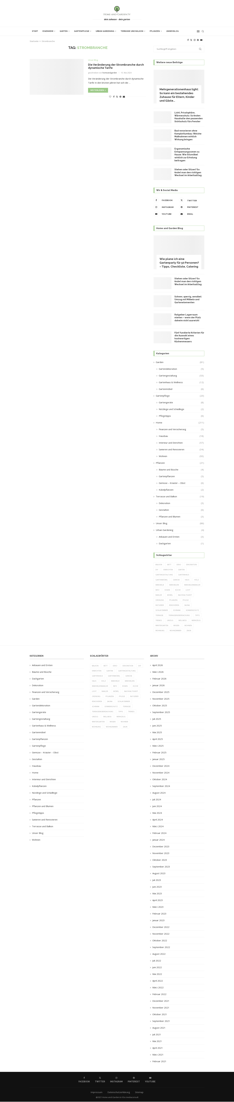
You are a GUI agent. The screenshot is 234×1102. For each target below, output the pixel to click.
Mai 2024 (157, 813)
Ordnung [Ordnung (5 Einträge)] (160, 600)
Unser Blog (172, 31)
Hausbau (181, 436)
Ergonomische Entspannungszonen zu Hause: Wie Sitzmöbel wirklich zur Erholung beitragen (186, 155)
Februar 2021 (159, 1061)
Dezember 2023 (160, 846)
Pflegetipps (181, 415)
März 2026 (158, 672)
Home (180, 422)
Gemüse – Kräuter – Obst (181, 483)
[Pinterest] (198, 40)
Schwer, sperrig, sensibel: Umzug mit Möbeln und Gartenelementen (188, 299)
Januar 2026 (158, 685)
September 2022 (161, 947)
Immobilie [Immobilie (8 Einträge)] (160, 585)
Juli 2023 (156, 880)
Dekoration (181, 503)
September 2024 (161, 786)
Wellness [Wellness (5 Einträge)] (182, 620)
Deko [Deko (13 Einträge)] (179, 564)
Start (35, 31)
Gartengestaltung (181, 375)
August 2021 (159, 1028)
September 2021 (161, 1021)
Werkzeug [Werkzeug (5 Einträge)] (196, 620)
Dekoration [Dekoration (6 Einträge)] (191, 564)
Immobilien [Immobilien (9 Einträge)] (174, 585)
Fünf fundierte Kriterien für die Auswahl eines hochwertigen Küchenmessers (189, 337)
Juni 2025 (157, 726)
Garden (180, 362)
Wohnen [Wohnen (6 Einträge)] (188, 626)
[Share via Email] (124, 96)
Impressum (96, 1092)
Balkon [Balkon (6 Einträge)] (159, 564)
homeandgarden (110, 72)
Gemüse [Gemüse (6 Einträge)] (176, 580)
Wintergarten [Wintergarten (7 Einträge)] (162, 626)
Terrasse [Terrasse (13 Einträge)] (159, 615)
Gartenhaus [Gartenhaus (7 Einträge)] (183, 575)
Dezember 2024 (160, 766)
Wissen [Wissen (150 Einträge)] (176, 626)
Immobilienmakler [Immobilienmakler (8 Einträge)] (192, 585)
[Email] (191, 214)
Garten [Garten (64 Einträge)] (181, 569)
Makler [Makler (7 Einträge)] (159, 595)
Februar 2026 (159, 679)
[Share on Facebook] (113, 96)
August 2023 (159, 873)
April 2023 (157, 900)
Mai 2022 (157, 974)
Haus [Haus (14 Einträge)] (187, 580)
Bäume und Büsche (181, 469)
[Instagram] (194, 40)
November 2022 (160, 934)
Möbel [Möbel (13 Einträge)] (170, 595)
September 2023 (161, 867)
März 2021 (158, 1055)
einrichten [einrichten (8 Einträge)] (168, 569)
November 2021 (160, 1008)
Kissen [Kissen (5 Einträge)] (167, 590)
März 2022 (158, 987)
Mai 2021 (157, 1041)
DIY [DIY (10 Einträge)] (157, 569)
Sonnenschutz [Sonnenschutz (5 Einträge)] (192, 610)
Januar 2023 (158, 920)
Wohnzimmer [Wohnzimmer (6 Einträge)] (175, 631)
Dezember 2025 (160, 692)
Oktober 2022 (159, 940)
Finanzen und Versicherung (181, 429)
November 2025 (160, 699)
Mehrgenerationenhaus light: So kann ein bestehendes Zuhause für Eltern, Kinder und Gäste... (179, 95)
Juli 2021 (156, 1034)
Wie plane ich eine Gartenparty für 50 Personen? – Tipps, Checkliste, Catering (179, 262)
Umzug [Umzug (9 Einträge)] (170, 620)
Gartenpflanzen (181, 476)
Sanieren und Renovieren (181, 449)
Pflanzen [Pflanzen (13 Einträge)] (173, 600)
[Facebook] (188, 40)
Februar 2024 (159, 833)
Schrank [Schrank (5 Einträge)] (177, 610)
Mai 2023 (157, 893)
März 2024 (158, 826)
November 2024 (160, 773)
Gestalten (181, 509)
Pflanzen (155, 31)
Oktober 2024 (159, 779)
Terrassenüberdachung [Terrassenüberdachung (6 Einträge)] (179, 615)
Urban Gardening (105, 31)
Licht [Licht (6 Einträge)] (188, 590)
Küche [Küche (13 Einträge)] (178, 590)
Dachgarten (181, 543)
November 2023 (160, 853)
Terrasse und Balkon (132, 31)
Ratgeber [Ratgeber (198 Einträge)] (160, 605)
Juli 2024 (156, 799)
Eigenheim (48, 31)
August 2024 (159, 793)
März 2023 (158, 907)
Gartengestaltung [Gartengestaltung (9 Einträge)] (164, 575)
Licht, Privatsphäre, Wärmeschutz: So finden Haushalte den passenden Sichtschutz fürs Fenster (188, 117)
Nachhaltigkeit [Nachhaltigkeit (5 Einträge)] (185, 595)
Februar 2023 (159, 914)
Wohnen (181, 456)
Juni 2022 (157, 967)
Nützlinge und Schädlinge (181, 409)
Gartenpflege (81, 31)
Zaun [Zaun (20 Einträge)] (189, 631)
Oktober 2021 (159, 1014)
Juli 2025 (156, 719)
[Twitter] (191, 40)
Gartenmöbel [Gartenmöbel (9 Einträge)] (162, 580)
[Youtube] (201, 40)
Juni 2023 (157, 887)
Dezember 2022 (160, 927)
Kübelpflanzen (181, 489)
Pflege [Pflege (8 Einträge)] (186, 600)
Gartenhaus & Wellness (181, 382)
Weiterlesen (98, 90)
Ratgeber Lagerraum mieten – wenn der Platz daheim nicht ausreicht (187, 317)
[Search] (202, 31)
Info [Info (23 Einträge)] (157, 590)
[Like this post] (110, 96)
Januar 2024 (158, 840)
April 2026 (157, 665)
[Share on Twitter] (117, 96)
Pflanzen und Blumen (181, 516)
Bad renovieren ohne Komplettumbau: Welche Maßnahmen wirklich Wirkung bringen (187, 135)
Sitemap (139, 1092)
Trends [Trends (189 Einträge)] (159, 620)
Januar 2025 (158, 759)
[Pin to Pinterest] (120, 96)
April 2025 (157, 739)
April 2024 (157, 820)
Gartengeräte (181, 402)
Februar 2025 (159, 752)
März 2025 (158, 746)
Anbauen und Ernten (181, 536)
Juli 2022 (156, 961)
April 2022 (157, 981)
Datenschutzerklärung (118, 1092)
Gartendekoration (181, 368)
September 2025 (161, 712)
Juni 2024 (157, 806)
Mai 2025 (157, 732)
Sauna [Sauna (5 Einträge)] (187, 605)
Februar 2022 (159, 994)
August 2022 (159, 954)
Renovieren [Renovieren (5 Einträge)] (174, 605)
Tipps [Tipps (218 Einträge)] (197, 615)
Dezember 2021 (160, 1001)
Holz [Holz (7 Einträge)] (196, 580)
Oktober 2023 (159, 860)
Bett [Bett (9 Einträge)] (169, 564)
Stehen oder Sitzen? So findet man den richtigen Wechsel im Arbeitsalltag (188, 172)
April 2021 (157, 1048)
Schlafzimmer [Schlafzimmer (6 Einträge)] (162, 610)
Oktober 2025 (159, 705)
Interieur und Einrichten (181, 442)
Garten (64, 31)
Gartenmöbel (181, 389)
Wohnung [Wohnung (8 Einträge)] (160, 631)
